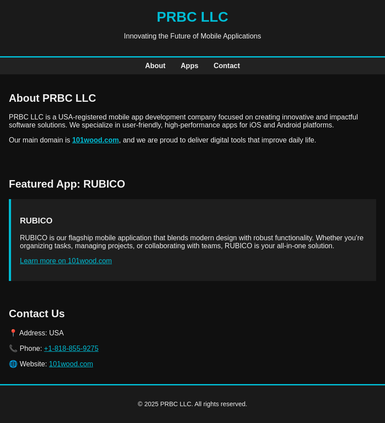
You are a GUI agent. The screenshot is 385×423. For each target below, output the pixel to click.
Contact (226, 65)
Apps (189, 65)
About (155, 65)
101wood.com (95, 140)
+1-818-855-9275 (71, 348)
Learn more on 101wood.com (66, 261)
